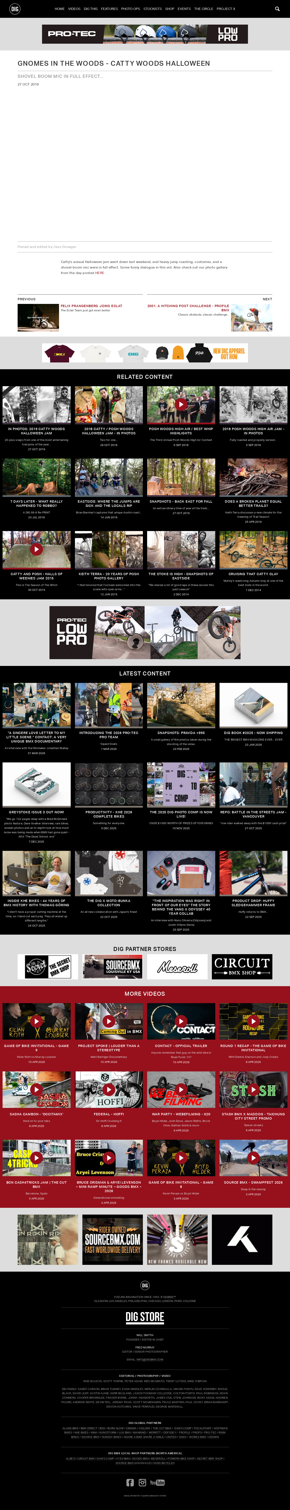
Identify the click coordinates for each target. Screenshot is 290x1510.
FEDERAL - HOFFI (109, 1114)
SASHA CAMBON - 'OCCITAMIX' (36, 1114)
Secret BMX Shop (210, 1458)
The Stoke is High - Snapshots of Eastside (181, 576)
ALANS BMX (70, 1428)
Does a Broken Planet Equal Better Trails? (253, 503)
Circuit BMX (86, 1458)
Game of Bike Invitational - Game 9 (36, 1048)
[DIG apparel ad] (145, 352)
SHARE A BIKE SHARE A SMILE (144, 1437)
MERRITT (155, 1432)
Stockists (153, 9)
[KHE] (242, 1240)
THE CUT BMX (162, 1428)
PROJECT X (226, 9)
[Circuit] (242, 966)
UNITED (171, 1437)
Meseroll (158, 1458)
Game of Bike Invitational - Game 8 (181, 1184)
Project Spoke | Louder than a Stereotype (109, 1048)
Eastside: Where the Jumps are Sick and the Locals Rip (109, 503)
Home (60, 9)
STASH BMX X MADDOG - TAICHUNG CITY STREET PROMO (253, 1116)
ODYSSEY (169, 1432)
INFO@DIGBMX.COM (150, 1359)
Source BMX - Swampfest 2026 (253, 1182)
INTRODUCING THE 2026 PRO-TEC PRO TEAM (108, 735)
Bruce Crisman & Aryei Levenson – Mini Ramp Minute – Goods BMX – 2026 (109, 1186)
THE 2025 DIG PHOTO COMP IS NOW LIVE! (181, 814)
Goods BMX (140, 1458)
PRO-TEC (210, 1432)
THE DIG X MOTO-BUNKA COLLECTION (109, 903)
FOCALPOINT (203, 1428)
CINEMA (131, 1428)
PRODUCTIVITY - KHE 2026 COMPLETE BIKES (109, 814)
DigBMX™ (169, 1297)
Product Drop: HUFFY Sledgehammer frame (253, 903)
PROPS (197, 1432)
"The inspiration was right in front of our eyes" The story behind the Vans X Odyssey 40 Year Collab (181, 907)
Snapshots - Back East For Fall (181, 501)
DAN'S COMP (182, 1428)
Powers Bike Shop (181, 1458)
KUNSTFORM (108, 1432)
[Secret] (48, 966)
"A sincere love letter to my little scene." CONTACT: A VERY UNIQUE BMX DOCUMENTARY (36, 737)
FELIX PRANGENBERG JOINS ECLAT (91, 306)
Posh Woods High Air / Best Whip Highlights (181, 431)
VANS (182, 1437)
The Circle (203, 9)
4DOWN (213, 1437)
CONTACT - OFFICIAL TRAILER (181, 1046)
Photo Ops (130, 9)
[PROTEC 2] (145, 34)
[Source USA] (112, 966)
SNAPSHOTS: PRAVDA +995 (181, 733)
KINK (94, 1432)
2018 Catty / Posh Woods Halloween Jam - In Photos (109, 431)
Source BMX (124, 1463)
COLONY (145, 1428)
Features (109, 9)
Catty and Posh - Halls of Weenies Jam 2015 (37, 576)
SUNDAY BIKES (111, 1437)
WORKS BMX (198, 1437)
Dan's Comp (105, 1458)
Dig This (91, 9)
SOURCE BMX (90, 1437)
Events (184, 9)
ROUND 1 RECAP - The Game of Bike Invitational (253, 1048)
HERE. (100, 273)
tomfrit (145, 1496)
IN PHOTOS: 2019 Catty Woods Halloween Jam (36, 431)
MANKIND (139, 1432)
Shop (169, 9)
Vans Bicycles (164, 1463)
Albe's (70, 1458)
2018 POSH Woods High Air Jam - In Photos (253, 431)
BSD (102, 1428)
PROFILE (184, 1432)
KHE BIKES (82, 1432)
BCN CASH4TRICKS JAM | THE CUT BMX (36, 1184)
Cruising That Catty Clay (253, 574)
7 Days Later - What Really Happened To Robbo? (36, 503)
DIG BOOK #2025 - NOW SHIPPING (253, 733)
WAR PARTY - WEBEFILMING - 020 (181, 1114)
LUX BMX (125, 1432)
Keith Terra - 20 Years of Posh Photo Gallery (109, 576)
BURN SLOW (115, 1428)
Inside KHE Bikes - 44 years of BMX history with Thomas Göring (36, 903)
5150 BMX (123, 1458)
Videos (74, 9)
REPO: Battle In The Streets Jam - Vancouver (253, 814)
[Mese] (177, 966)
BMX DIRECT (89, 1428)
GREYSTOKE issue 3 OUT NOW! (36, 812)
